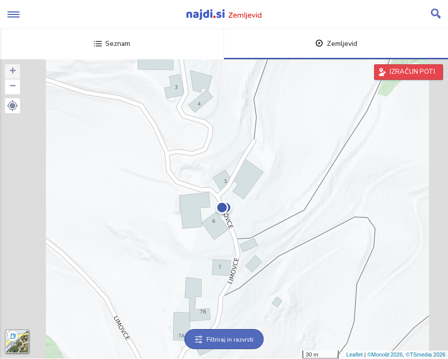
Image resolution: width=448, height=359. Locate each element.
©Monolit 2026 (385, 355)
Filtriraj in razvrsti (224, 340)
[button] (12, 105)
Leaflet (354, 355)
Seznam (112, 43)
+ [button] (12, 71)
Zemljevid (336, 43)
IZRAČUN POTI (412, 71)
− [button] (12, 86)
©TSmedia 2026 (426, 355)
